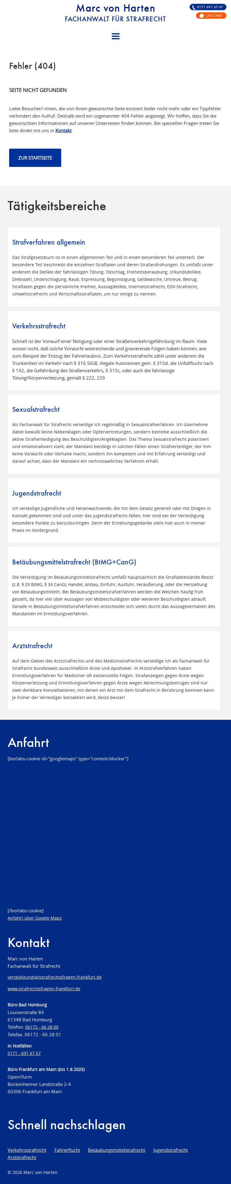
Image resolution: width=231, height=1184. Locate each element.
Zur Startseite (35, 158)
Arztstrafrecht (22, 1157)
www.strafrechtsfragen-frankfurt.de (44, 988)
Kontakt (63, 130)
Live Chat (214, 16)
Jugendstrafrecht (170, 1150)
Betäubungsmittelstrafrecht (116, 1150)
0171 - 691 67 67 (24, 1053)
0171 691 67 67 (210, 7)
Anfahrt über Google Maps (35, 918)
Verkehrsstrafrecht (27, 1150)
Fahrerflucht (67, 1150)
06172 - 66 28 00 (41, 1027)
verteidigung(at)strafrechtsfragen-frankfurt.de (55, 977)
